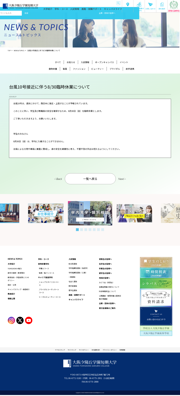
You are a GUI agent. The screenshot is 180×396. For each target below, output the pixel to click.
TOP (9, 50)
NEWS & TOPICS (15, 259)
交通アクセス (127, 6)
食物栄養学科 (44, 264)
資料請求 (161, 6)
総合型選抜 (73, 264)
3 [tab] (85, 229)
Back (54, 178)
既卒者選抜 (73, 286)
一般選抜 (72, 277)
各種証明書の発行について (109, 288)
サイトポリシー (82, 350)
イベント (124, 62)
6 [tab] (98, 229)
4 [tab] (90, 229)
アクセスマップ (51, 350)
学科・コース (70, 10)
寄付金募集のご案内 (139, 7)
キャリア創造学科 (46, 278)
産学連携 (130, 68)
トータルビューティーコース (50, 297)
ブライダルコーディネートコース (49, 291)
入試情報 (82, 10)
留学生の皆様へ (86, 2)
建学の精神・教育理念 (16, 273)
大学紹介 (58, 10)
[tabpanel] (90, 213)
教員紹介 (12, 294)
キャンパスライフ (113, 10)
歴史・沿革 (12, 285)
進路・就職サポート (96, 10)
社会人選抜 (73, 281)
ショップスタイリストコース (49, 284)
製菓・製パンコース (46, 273)
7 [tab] (102, 229)
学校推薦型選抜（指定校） (79, 268)
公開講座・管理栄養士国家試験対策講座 (110, 298)
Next (126, 178)
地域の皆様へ (97, 2)
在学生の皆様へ (62, 2)
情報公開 (12, 299)
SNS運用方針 (97, 350)
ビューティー (97, 68)
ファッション (79, 68)
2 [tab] (81, 229)
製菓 (65, 68)
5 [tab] (94, 229)
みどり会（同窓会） (106, 283)
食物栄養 (53, 68)
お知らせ (71, 62)
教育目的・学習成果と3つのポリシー (18, 279)
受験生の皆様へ (50, 2)
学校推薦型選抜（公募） (78, 273)
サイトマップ (66, 350)
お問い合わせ (150, 6)
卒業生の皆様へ (74, 2)
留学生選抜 (73, 290)
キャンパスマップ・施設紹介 (19, 289)
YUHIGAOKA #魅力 (15, 268)
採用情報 (132, 350)
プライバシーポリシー (116, 350)
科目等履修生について (107, 292)
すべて (58, 62)
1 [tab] (77, 229)
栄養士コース (44, 269)
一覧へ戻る (90, 179)
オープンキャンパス (104, 62)
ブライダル (115, 68)
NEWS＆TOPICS (20, 50)
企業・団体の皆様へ (109, 2)
